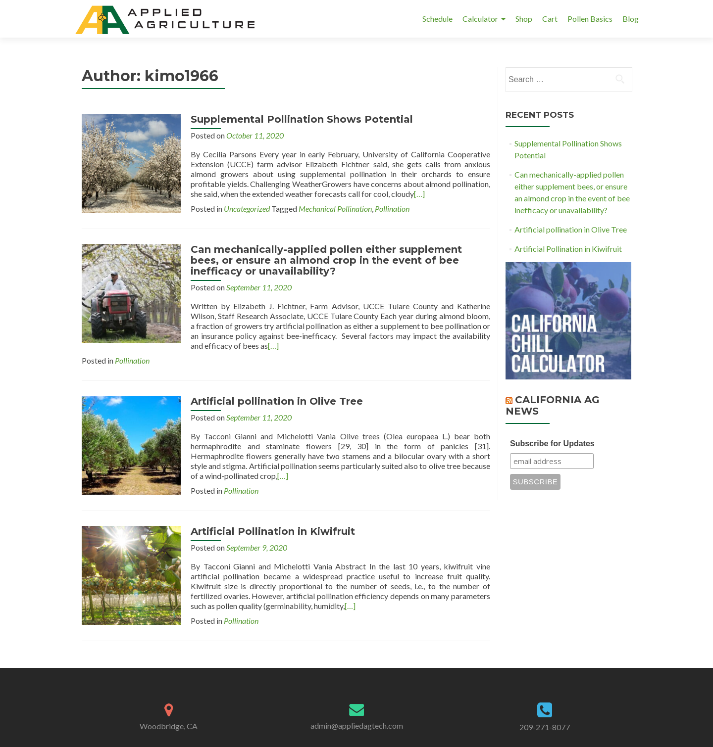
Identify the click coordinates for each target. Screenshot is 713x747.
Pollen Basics (589, 18)
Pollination (392, 208)
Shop (523, 18)
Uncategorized (247, 208)
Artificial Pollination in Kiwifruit (273, 531)
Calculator (480, 18)
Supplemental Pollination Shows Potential (302, 119)
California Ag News (553, 405)
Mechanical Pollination (335, 208)
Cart (550, 18)
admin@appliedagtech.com (356, 725)
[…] (419, 193)
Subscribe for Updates (552, 443)
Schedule (437, 18)
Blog (630, 18)
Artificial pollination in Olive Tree (277, 401)
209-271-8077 (544, 727)
